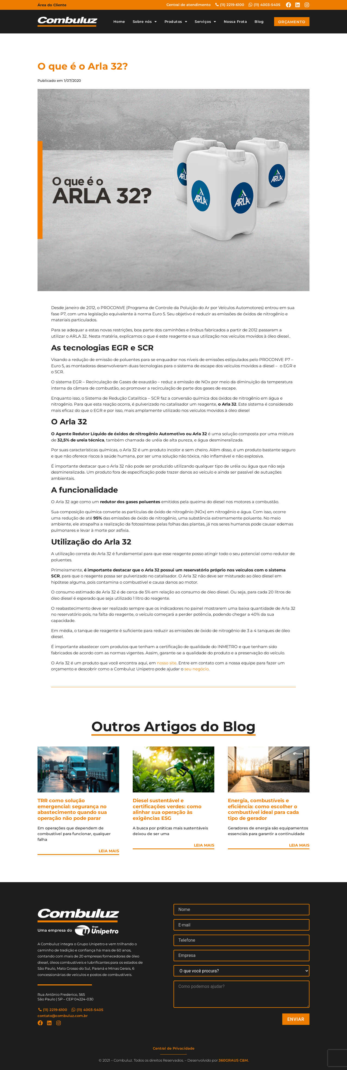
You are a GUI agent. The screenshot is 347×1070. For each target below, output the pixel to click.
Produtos (176, 21)
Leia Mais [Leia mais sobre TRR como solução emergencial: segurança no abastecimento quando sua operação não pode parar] (109, 850)
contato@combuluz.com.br (63, 1015)
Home (119, 21)
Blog (259, 21)
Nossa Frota (235, 21)
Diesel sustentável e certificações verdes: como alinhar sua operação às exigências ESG (167, 809)
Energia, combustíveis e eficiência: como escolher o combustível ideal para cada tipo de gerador (263, 809)
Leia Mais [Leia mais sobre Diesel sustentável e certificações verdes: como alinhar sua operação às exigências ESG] (204, 845)
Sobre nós (145, 21)
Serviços (205, 21)
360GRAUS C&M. (234, 1060)
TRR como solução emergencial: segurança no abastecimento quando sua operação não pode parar (72, 809)
